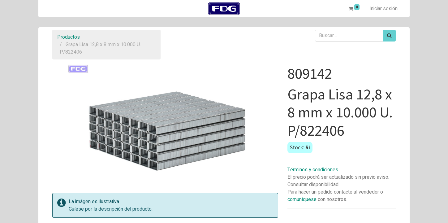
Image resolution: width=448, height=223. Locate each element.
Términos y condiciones (312, 169)
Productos (68, 37)
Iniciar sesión (383, 8)
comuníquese (302, 199)
